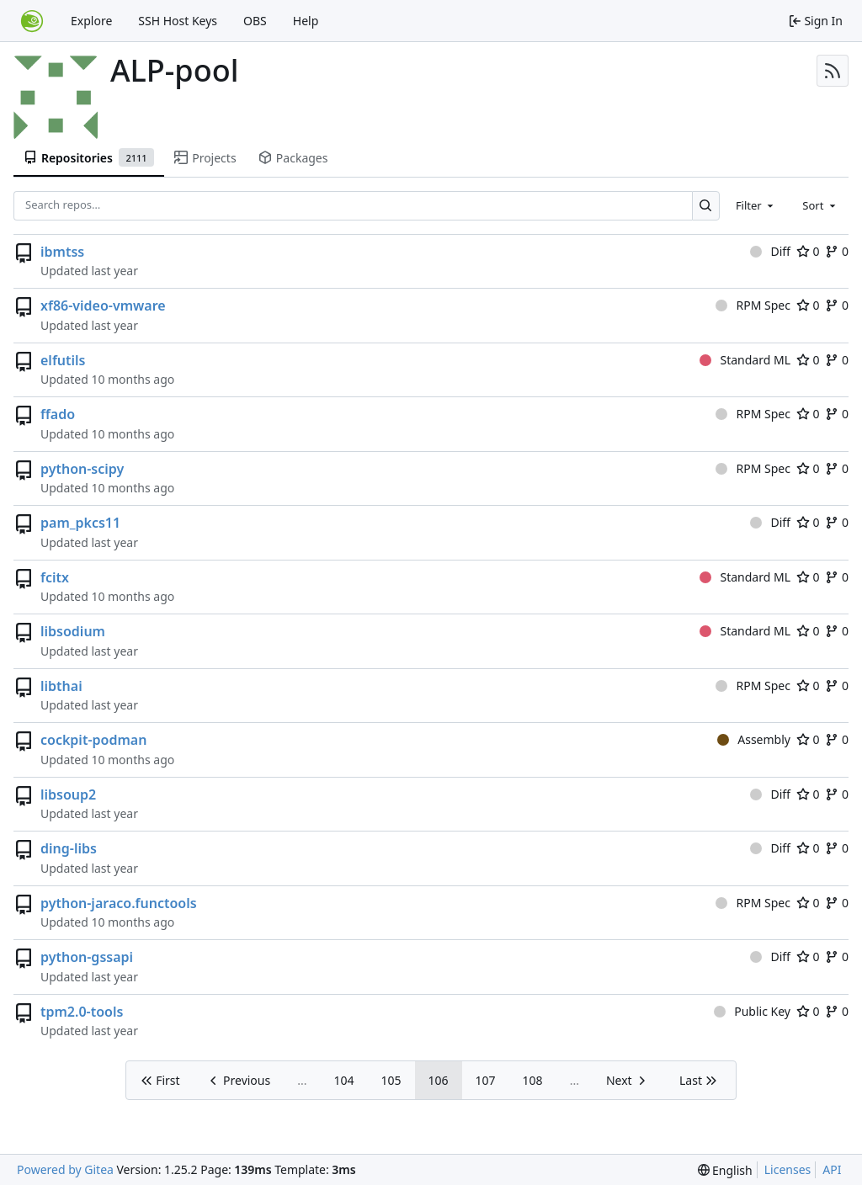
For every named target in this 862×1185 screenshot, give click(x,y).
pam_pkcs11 (80, 522)
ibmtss (62, 251)
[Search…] (706, 206)
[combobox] (756, 205)
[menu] (725, 1170)
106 (438, 1080)
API (831, 1169)
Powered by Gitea (65, 1169)
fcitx (54, 577)
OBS (255, 21)
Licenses (787, 1169)
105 (391, 1080)
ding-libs (68, 848)
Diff (770, 251)
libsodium (72, 631)
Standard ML (745, 360)
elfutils (62, 360)
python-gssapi (86, 957)
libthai (61, 686)
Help (306, 21)
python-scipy (82, 468)
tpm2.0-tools (81, 1011)
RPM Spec (753, 305)
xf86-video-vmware (103, 305)
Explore (91, 21)
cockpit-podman (93, 739)
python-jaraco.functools (118, 903)
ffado (57, 414)
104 (343, 1080)
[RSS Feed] (833, 71)
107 (486, 1080)
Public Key (752, 1011)
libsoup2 (68, 794)
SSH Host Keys (177, 21)
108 (533, 1080)
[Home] (32, 21)
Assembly (753, 739)
